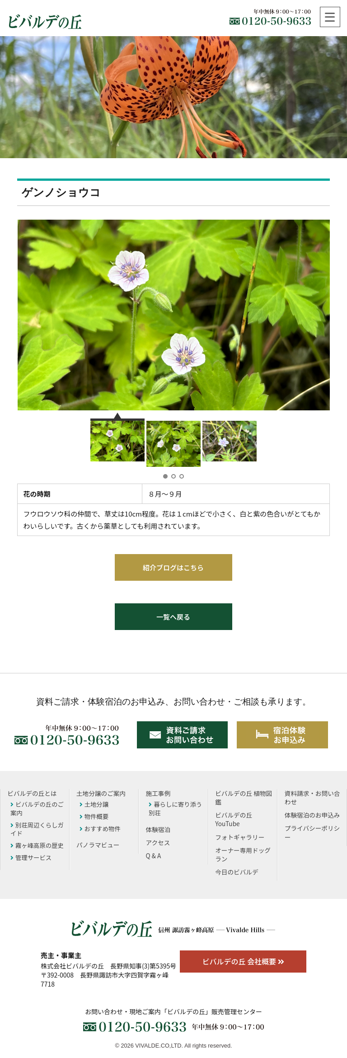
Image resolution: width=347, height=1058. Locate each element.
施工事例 (158, 793)
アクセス (158, 842)
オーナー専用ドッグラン (243, 854)
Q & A (153, 855)
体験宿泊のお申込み (312, 814)
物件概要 (94, 816)
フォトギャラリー (239, 837)
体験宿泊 (158, 829)
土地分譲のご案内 (101, 793)
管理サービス (31, 857)
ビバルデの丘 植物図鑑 (243, 797)
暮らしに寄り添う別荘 (175, 808)
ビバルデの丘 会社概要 (243, 961)
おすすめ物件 (100, 828)
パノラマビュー (98, 844)
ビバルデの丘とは (31, 793)
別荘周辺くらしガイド (37, 829)
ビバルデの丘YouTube (233, 819)
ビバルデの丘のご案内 (37, 808)
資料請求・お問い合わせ (312, 797)
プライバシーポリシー (312, 832)
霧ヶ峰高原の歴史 (37, 845)
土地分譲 (94, 804)
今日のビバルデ (236, 871)
